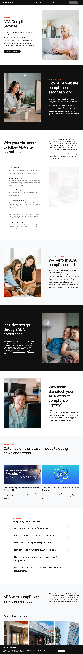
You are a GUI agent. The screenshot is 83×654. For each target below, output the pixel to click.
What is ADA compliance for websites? (31, 528)
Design (56, 2)
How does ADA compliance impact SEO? (32, 542)
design (15, 351)
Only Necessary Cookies (72, 650)
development (31, 351)
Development (49, 2)
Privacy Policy (21, 651)
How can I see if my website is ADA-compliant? (35, 550)
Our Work (63, 2)
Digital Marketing (39, 2)
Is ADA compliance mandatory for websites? (34, 535)
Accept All (61, 650)
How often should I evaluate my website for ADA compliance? (35, 559)
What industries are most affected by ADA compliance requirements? (38, 569)
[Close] (81, 646)
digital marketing (21, 351)
